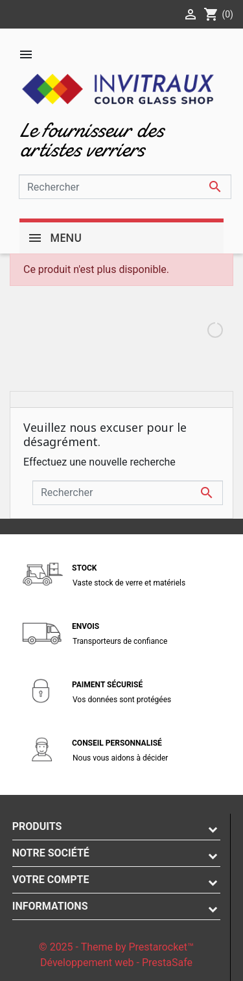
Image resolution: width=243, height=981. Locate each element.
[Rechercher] (125, 186)
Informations (50, 906)
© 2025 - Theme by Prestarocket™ (116, 947)
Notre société (50, 853)
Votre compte (50, 879)
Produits (37, 826)
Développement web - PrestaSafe (116, 962)
